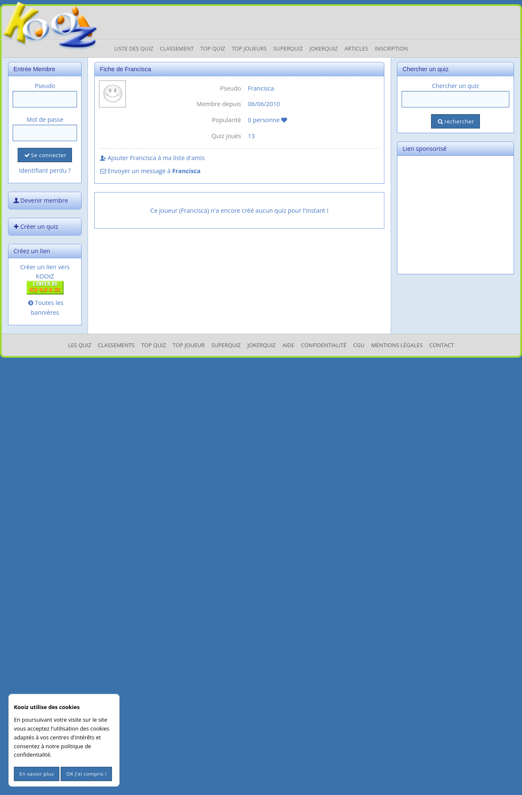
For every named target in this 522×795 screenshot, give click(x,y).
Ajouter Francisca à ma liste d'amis (152, 158)
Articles (356, 48)
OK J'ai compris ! (86, 774)
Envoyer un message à (149, 171)
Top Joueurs (249, 48)
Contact (441, 345)
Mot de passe (45, 119)
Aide (288, 345)
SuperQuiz (226, 345)
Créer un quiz (35, 226)
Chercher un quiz (455, 86)
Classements (116, 345)
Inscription (391, 48)
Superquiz (288, 48)
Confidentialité (323, 345)
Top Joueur (189, 345)
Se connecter (44, 155)
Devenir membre (40, 200)
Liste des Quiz (133, 48)
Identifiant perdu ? (45, 170)
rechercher (455, 121)
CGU (359, 345)
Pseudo (45, 86)
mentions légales (397, 345)
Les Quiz (79, 345)
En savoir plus (36, 774)
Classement (177, 48)
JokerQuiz (323, 48)
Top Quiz (212, 48)
